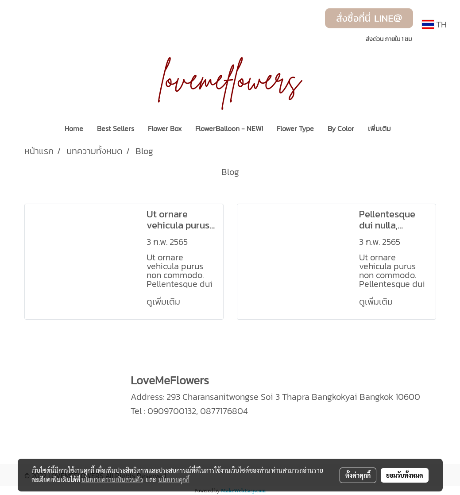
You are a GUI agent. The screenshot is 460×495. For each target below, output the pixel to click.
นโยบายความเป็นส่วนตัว (112, 479)
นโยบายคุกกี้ (173, 479)
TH (434, 24)
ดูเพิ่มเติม (164, 301)
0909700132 (171, 411)
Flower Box (165, 128)
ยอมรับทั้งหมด (404, 475)
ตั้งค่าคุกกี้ (358, 475)
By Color (341, 128)
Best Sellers (115, 128)
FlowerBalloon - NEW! (229, 128)
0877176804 (224, 411)
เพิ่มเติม (379, 128)
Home (74, 128)
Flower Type (295, 128)
